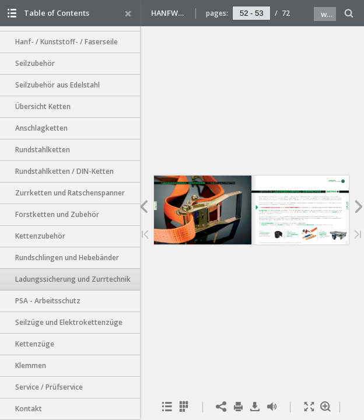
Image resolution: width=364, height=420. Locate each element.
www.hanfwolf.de (328, 14)
